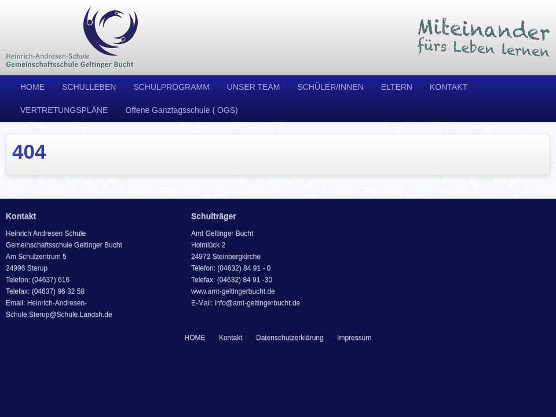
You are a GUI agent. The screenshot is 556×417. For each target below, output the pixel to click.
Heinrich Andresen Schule (72, 38)
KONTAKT (448, 87)
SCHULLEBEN (89, 87)
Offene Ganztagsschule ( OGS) (181, 110)
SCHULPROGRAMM (171, 87)
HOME (32, 87)
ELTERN (396, 87)
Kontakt (231, 338)
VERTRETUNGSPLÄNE (64, 110)
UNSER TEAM (253, 87)
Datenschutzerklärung (290, 338)
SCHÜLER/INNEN (330, 87)
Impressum (354, 338)
